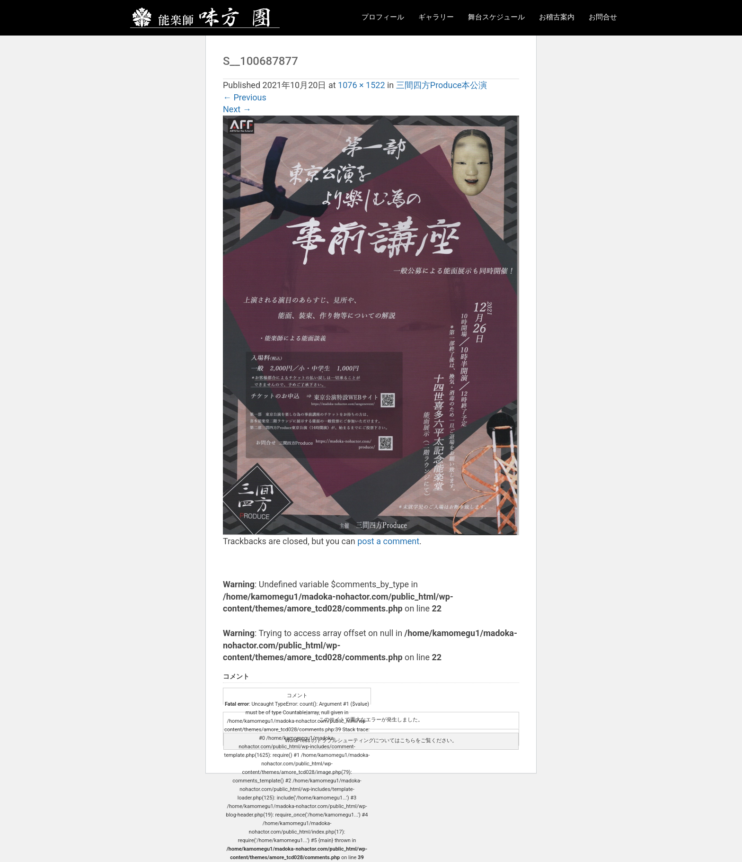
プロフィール (383, 17)
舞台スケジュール (496, 17)
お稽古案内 (556, 17)
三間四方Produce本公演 (441, 85)
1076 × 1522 (361, 85)
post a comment (388, 541)
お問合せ (603, 17)
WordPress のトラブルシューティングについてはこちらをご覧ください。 (371, 740)
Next (237, 109)
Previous (244, 97)
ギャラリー (436, 17)
